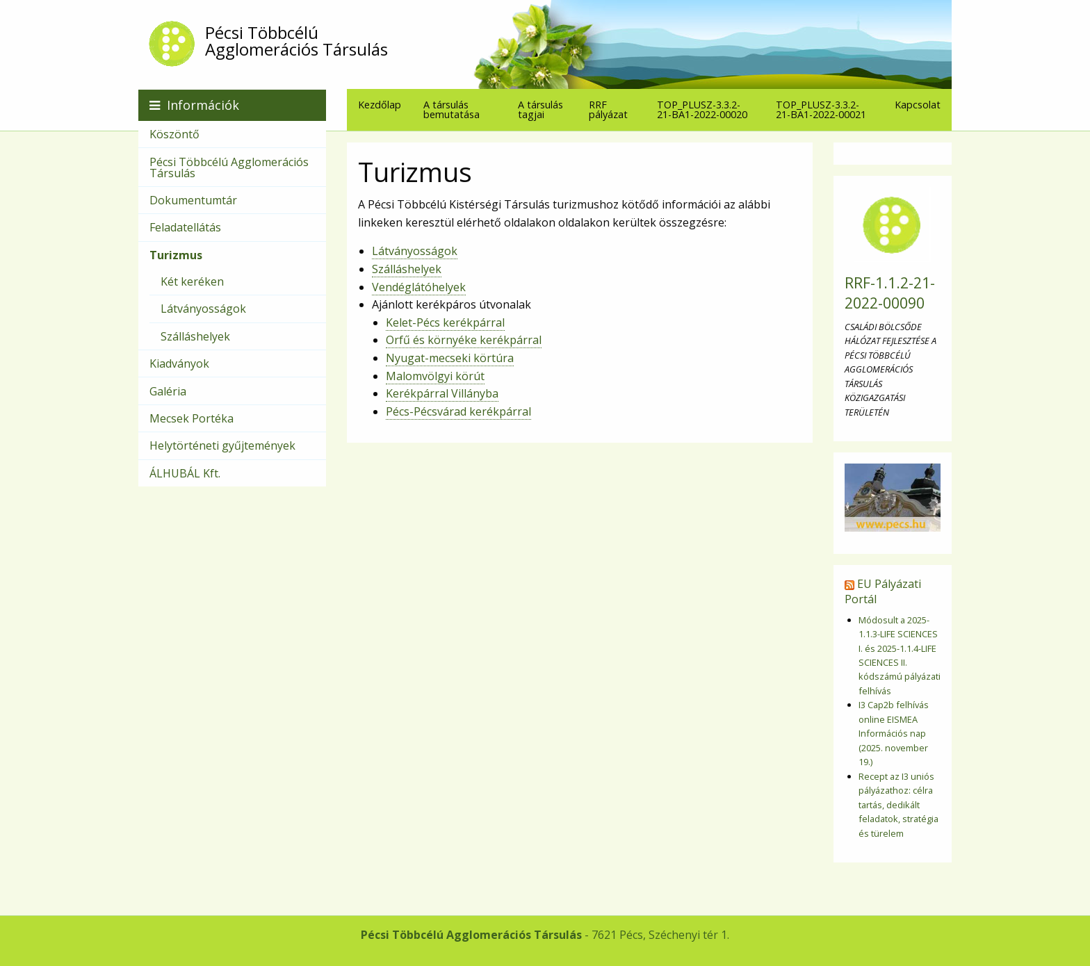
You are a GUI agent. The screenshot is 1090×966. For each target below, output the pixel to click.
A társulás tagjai (540, 109)
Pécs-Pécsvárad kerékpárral (458, 411)
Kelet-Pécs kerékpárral (445, 322)
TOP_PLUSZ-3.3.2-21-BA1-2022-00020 (702, 109)
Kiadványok (179, 363)
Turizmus (175, 255)
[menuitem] (379, 104)
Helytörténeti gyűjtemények (222, 445)
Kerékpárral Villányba (442, 393)
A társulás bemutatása (451, 109)
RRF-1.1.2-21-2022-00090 (890, 293)
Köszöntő (174, 134)
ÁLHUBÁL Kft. (184, 473)
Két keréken (192, 281)
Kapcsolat (918, 104)
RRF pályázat (608, 109)
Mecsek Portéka (191, 418)
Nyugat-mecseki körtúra (450, 358)
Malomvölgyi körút (435, 376)
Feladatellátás (185, 227)
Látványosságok (414, 251)
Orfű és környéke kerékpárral (464, 339)
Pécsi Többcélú (550, 41)
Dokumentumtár (193, 200)
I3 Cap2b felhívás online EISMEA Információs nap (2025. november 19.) (894, 733)
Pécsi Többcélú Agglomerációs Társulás (229, 167)
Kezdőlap (379, 104)
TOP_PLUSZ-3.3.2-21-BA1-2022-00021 (821, 109)
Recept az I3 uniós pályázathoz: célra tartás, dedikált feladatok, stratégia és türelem (898, 805)
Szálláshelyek (406, 269)
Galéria (167, 391)
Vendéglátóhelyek (419, 287)
